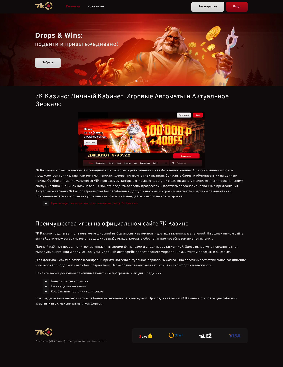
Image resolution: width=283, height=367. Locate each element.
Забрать (48, 62)
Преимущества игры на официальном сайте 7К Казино (94, 203)
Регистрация (208, 6)
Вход (236, 6)
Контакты (96, 7)
